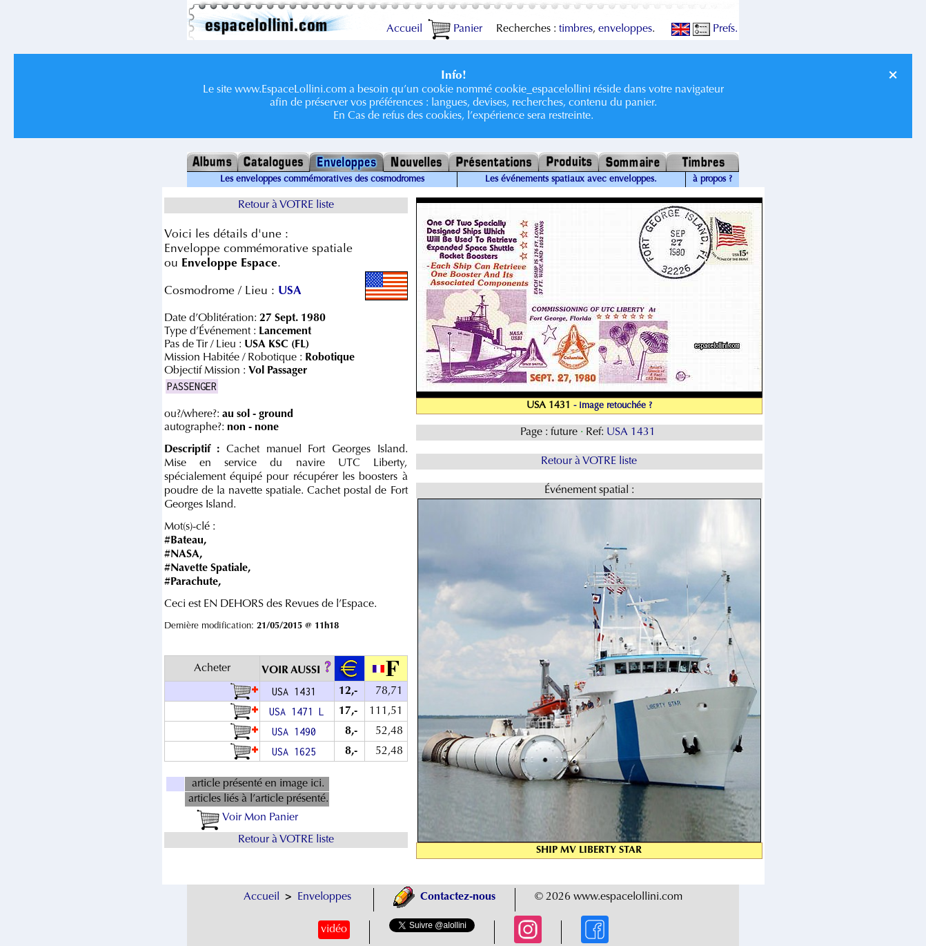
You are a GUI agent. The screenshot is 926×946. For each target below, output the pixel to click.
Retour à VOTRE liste (286, 205)
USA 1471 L (296, 711)
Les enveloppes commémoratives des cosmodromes (322, 179)
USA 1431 (632, 432)
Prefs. (715, 29)
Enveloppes (324, 896)
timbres (576, 29)
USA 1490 (297, 731)
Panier (455, 29)
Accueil (404, 29)
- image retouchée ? (612, 406)
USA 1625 (297, 751)
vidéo (334, 929)
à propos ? (712, 179)
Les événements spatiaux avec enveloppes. (571, 179)
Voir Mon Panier (247, 817)
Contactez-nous (444, 896)
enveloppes (625, 29)
